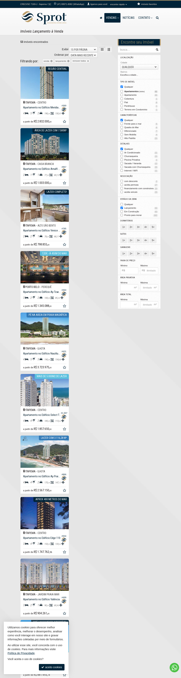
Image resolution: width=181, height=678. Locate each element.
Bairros (123, 72)
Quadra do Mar (141, 126)
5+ (153, 224)
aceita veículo (141, 190)
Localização (126, 57)
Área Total (125, 292)
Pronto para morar (141, 213)
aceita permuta (141, 183)
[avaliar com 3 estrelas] (30, 562)
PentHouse (141, 105)
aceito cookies (51, 667)
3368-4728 (105, 631)
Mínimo (123, 263)
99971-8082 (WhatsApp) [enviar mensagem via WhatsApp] (70, 4)
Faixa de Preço (127, 258)
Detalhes (124, 143)
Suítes (123, 231)
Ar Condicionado (141, 151)
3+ (138, 224)
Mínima (123, 280)
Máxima (144, 280)
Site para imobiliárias (137, 675)
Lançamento (141, 205)
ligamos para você (106, 634)
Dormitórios (126, 218)
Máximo (144, 263)
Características (128, 114)
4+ (146, 224)
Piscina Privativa (141, 158)
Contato (145, 18)
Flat (141, 102)
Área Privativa (127, 275)
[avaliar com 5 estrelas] (38, 562)
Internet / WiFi (141, 169)
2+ (131, 224)
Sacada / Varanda (141, 162)
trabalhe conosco (105, 641)
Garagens (125, 245)
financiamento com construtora (141, 186)
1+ (123, 224)
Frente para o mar (141, 123)
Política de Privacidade (63, 675)
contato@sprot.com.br (108, 638)
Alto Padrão (141, 137)
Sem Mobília (141, 133)
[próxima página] (108, 562)
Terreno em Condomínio (141, 109)
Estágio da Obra (128, 197)
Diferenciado (141, 130)
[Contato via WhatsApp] (174, 667)
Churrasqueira (141, 155)
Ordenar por (61, 54)
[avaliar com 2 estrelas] (26, 562)
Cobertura (141, 98)
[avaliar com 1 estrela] (22, 562)
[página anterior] (77, 562)
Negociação (126, 174)
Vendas (112, 18)
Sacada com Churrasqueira (141, 165)
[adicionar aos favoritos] (60, 119)
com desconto (141, 179)
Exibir (65, 49)
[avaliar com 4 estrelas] (34, 562)
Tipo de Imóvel (127, 82)
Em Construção (141, 209)
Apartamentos (141, 91)
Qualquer (128, 86)
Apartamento (141, 94)
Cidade (123, 62)
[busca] (157, 18)
